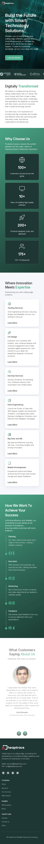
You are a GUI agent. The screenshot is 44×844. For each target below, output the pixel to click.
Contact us (5, 822)
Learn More (12, 323)
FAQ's (4, 825)
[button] (19, 738)
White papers (6, 805)
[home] (11, 3)
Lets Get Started (14, 58)
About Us (5, 788)
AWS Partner (6, 796)
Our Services (6, 792)
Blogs (4, 809)
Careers (4, 818)
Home (4, 784)
